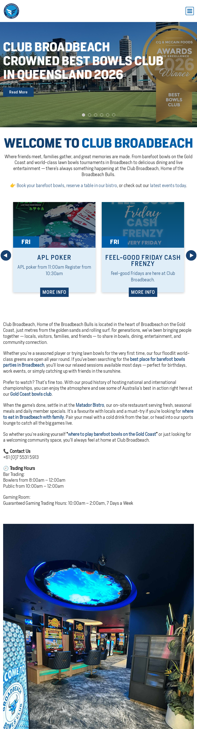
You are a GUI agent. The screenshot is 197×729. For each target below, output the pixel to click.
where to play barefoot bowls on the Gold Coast (112, 433)
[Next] (191, 254)
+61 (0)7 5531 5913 (21, 456)
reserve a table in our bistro (91, 184)
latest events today (168, 184)
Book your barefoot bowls (40, 184)
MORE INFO (54, 291)
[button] (83, 113)
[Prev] (6, 254)
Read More (18, 91)
